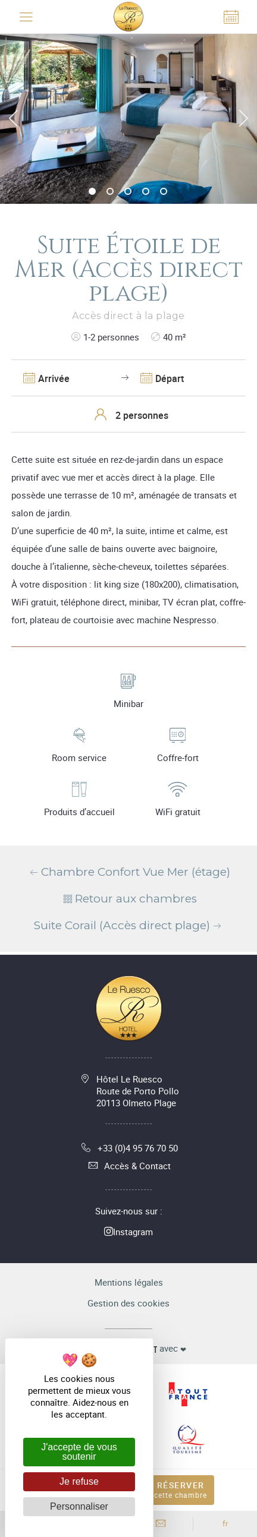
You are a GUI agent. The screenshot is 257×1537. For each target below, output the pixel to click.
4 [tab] (146, 192)
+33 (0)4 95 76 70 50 (129, 1148)
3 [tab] (128, 192)
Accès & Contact (128, 1166)
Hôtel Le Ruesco (137, 1091)
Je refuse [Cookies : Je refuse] (79, 1481)
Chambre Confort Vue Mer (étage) (128, 872)
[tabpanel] (128, 118)
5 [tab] (164, 192)
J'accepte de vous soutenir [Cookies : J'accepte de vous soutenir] (79, 1452)
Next (243, 118)
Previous (13, 118)
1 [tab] (93, 192)
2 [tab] (111, 192)
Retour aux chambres (129, 898)
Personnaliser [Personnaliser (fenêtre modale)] (79, 1506)
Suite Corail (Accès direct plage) (129, 925)
